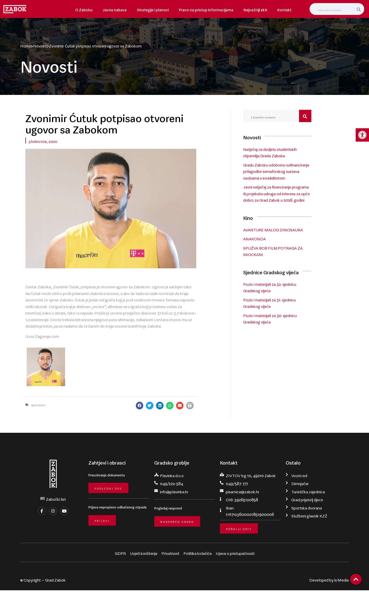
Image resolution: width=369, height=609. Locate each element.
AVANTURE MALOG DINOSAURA (288, 229)
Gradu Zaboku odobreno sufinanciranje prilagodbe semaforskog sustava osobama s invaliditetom (292, 171)
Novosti (40, 44)
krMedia (341, 598)
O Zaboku (84, 8)
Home (25, 44)
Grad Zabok (55, 598)
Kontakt (284, 8)
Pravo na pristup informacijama (206, 8)
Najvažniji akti (255, 8)
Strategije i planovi (153, 8)
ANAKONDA (270, 238)
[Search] (359, 9)
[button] (174, 423)
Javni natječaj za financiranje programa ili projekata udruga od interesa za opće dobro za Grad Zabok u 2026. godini (293, 193)
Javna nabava (115, 8)
